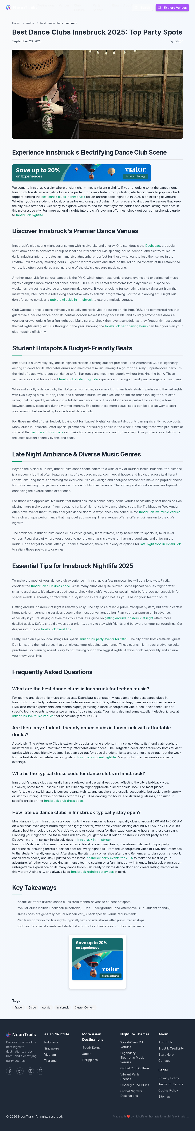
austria (30, 23)
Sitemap (164, 1096)
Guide (32, 1007)
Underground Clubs (134, 1085)
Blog (115, 5)
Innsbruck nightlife (29, 215)
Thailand (50, 1060)
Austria (46, 1007)
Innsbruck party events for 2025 (103, 639)
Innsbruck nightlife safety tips (92, 872)
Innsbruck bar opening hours (126, 326)
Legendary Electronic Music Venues (132, 1057)
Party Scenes (98, 7)
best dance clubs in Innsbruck (63, 197)
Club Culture (79, 7)
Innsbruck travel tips (56, 629)
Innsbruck (63, 1007)
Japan (86, 1054)
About (127, 5)
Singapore (51, 1048)
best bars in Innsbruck (46, 432)
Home (16, 23)
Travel (18, 1007)
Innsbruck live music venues (159, 512)
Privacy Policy (168, 1078)
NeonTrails (21, 7)
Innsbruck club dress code (50, 586)
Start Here (166, 1054)
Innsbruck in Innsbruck (94, 840)
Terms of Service (170, 1084)
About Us (165, 1042)
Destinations (45, 5)
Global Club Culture (134, 1068)
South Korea (91, 1048)
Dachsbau (152, 245)
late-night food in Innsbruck (160, 544)
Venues (64, 5)
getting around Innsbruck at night (129, 618)
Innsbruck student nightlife (78, 379)
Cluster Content (84, 1007)
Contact (164, 1060)
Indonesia (51, 1042)
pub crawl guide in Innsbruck (71, 299)
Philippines (90, 1060)
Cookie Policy (168, 1090)
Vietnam (50, 1054)
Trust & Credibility (171, 1048)
